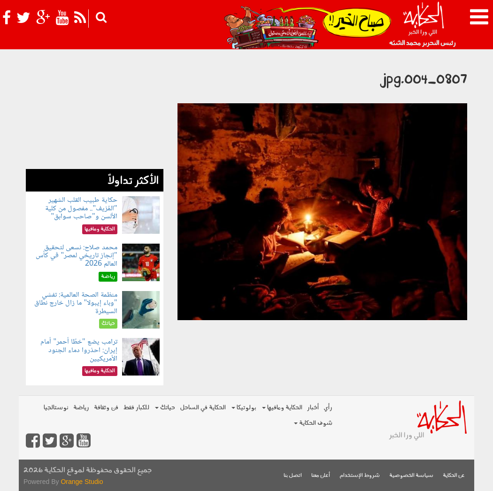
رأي (328, 407)
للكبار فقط (136, 407)
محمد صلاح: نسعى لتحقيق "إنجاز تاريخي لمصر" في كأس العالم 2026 (76, 255)
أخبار (313, 407)
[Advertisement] (94, 110)
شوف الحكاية (313, 423)
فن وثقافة (106, 407)
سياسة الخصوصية (411, 476)
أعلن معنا (320, 476)
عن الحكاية (454, 476)
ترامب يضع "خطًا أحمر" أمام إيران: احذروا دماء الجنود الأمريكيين (78, 350)
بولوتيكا (243, 407)
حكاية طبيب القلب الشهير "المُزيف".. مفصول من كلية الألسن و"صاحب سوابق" (81, 208)
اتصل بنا (293, 476)
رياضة (81, 407)
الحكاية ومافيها (282, 407)
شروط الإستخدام (359, 476)
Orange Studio (82, 481)
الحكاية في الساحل (203, 407)
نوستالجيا (56, 407)
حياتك (165, 407)
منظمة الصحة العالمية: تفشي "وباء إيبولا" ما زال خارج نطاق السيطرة (75, 303)
